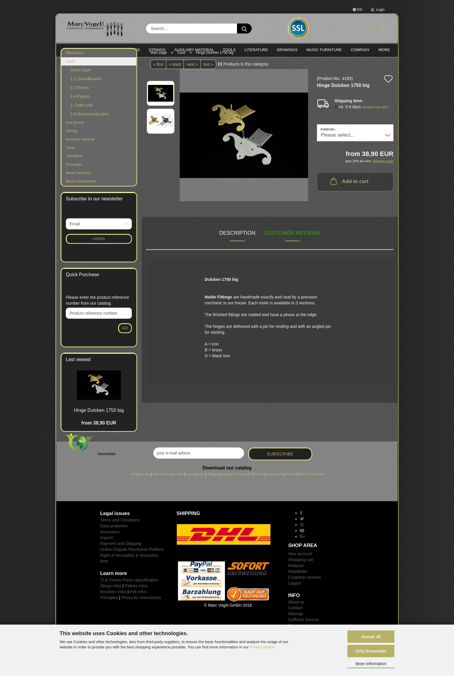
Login (378, 10)
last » (208, 76)
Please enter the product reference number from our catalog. (97, 312)
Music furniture (78, 184)
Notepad (296, 577)
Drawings (287, 50)
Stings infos (110, 597)
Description (237, 245)
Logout (294, 595)
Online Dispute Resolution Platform (132, 561)
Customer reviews (292, 245)
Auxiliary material (194, 50)
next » (192, 76)
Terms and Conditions (120, 531)
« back (175, 76)
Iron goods (75, 134)
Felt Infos (138, 603)
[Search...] (244, 28)
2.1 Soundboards (86, 90)
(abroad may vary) (375, 118)
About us (296, 613)
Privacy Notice (262, 647)
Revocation (109, 543)
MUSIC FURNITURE (324, 50)
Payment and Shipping (121, 555)
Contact (295, 619)
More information (370, 663)
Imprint (106, 549)
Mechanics (75, 64)
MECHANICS (75, 50)
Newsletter (297, 583)
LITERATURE (256, 50)
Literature (74, 167)
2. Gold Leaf (81, 117)
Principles (109, 609)
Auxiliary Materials (236, 486)
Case (70, 73)
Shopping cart (300, 571)
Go (125, 340)
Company (360, 50)
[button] (381, 29)
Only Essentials (371, 651)
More (384, 50)
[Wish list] (367, 29)
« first (158, 76)
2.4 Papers (80, 108)
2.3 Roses (79, 99)
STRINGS (157, 50)
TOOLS (229, 50)
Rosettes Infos (113, 603)
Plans (291, 486)
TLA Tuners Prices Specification (129, 591)
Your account (300, 565)
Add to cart (349, 192)
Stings (212, 486)
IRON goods (127, 50)
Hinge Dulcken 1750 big (99, 422)
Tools (70, 159)
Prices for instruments (141, 609)
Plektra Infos (136, 597)
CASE (101, 50)
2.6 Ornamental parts (89, 125)
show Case (80, 81)
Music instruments (81, 193)
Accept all (371, 636)
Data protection (114, 537)
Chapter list (140, 486)
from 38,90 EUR (98, 434)
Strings (72, 142)
